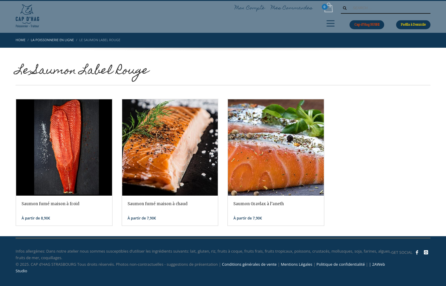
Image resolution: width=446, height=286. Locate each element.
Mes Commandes (291, 8)
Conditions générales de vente (249, 264)
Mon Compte (250, 8)
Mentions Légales (296, 264)
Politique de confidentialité (340, 264)
